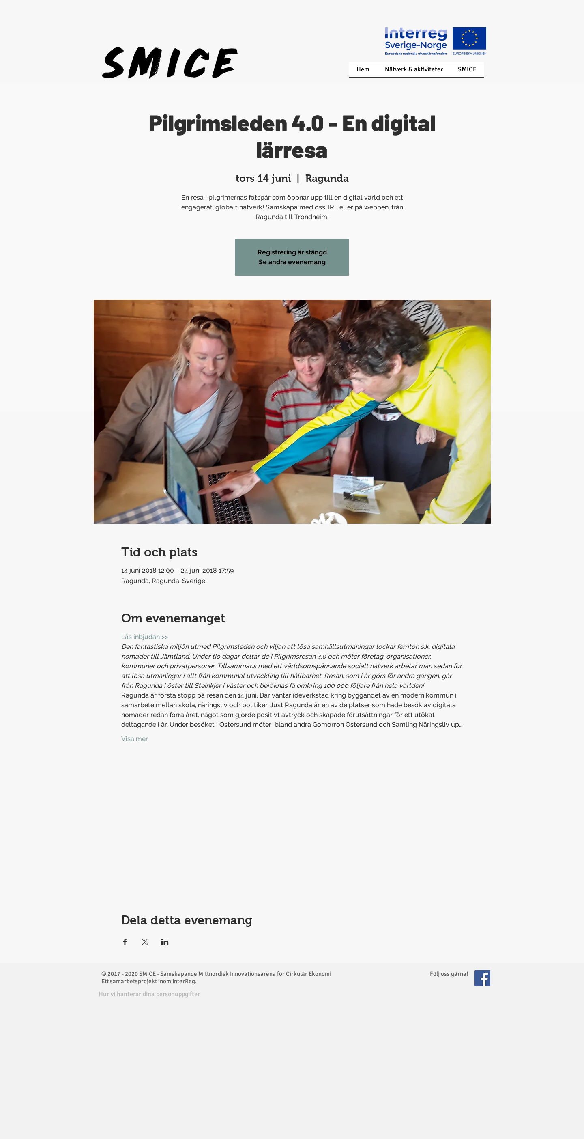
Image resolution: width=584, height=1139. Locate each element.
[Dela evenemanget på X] (145, 942)
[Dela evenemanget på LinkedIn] (165, 942)
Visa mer (134, 739)
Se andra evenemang (292, 262)
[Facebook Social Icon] (482, 978)
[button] (149, 994)
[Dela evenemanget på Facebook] (125, 942)
